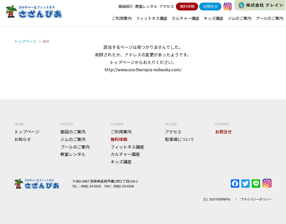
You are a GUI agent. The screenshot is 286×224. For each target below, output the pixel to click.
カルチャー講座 (185, 18)
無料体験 (187, 6)
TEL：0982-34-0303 (86, 186)
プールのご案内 (269, 18)
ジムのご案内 (239, 18)
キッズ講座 (213, 18)
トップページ (26, 131)
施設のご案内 (72, 131)
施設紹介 (125, 6)
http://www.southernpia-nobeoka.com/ (143, 69)
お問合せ (210, 6)
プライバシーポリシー (256, 199)
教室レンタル (146, 6)
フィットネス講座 (151, 18)
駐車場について (179, 139)
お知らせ (22, 139)
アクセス (166, 6)
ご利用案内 (121, 18)
